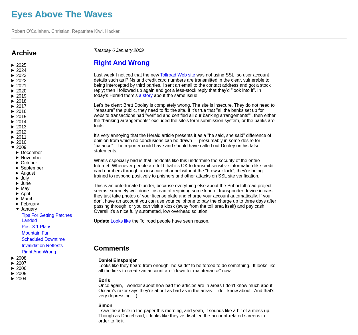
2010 (21, 142)
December (31, 152)
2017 (21, 106)
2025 (21, 65)
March (27, 198)
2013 (21, 126)
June (26, 183)
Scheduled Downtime (43, 239)
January (29, 209)
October (29, 162)
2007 (21, 263)
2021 (21, 85)
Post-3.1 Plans (36, 226)
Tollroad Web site (177, 74)
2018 (21, 101)
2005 (21, 273)
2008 (21, 258)
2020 (21, 90)
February (30, 203)
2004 (21, 278)
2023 (21, 75)
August (28, 173)
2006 (21, 268)
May (25, 188)
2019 (21, 96)
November (31, 157)
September (32, 168)
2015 (21, 116)
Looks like (121, 221)
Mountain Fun (36, 233)
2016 (21, 111)
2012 (21, 132)
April (25, 193)
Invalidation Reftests (42, 245)
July (25, 178)
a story (146, 95)
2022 (21, 80)
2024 (21, 70)
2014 (21, 121)
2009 (21, 147)
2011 (21, 137)
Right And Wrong (39, 251)
